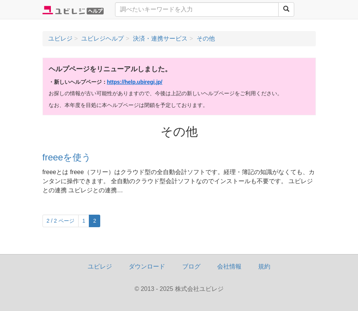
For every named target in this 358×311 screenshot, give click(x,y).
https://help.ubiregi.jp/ (134, 82)
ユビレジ (100, 266)
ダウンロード (147, 266)
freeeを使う (67, 157)
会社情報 (229, 266)
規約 (264, 266)
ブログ (191, 266)
